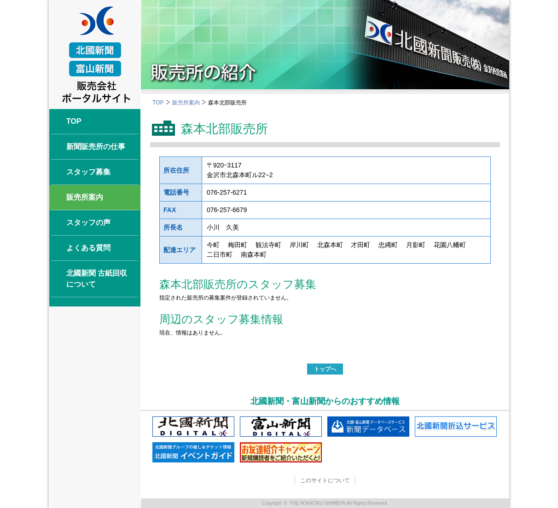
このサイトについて (325, 480)
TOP (157, 102)
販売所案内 (186, 102)
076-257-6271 (227, 192)
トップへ (325, 369)
